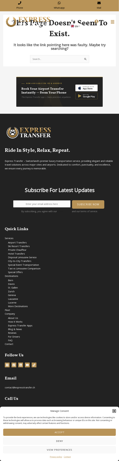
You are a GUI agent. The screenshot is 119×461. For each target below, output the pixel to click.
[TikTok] (34, 365)
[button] (114, 411)
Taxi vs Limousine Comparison (24, 268)
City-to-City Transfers (19, 261)
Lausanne (13, 298)
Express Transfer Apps (20, 325)
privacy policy (64, 211)
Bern (10, 280)
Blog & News (15, 329)
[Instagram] (7, 365)
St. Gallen (13, 287)
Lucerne (12, 302)
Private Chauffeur (17, 249)
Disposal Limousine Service (22, 257)
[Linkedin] (20, 365)
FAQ (10, 340)
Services (9, 238)
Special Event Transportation (23, 264)
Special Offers (15, 272)
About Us (13, 318)
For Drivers (14, 336)
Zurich (11, 291)
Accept (60, 432)
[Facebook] (14, 365)
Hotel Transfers (16, 253)
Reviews (12, 332)
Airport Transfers (17, 242)
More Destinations (18, 306)
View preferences (59, 449)
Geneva (12, 295)
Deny (59, 441)
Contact (67, 456)
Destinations (11, 275)
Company (10, 313)
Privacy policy (56, 456)
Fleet (7, 310)
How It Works (15, 321)
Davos (11, 283)
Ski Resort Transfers (19, 246)
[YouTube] (27, 365)
